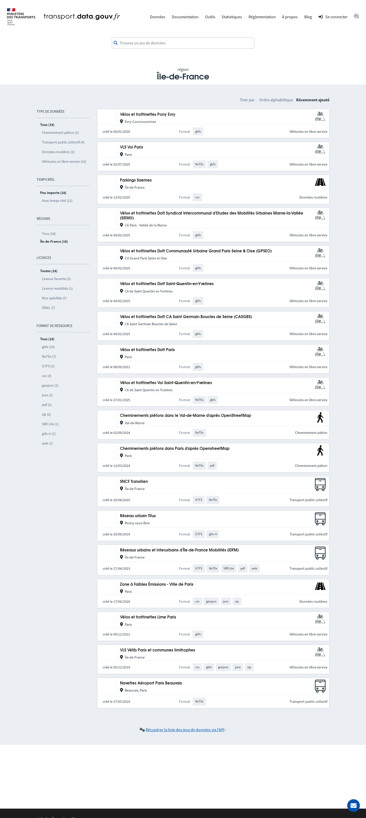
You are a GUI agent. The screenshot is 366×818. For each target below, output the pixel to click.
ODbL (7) (48, 307)
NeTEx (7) (49, 356)
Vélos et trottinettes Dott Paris (147, 350)
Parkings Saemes (136, 180)
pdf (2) (47, 404)
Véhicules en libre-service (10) (64, 161)
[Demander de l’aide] (353, 805)
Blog (308, 16)
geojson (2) (50, 385)
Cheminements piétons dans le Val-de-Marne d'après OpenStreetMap (185, 416)
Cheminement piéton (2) (60, 132)
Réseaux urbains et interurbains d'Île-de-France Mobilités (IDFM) (179, 550)
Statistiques (232, 16)
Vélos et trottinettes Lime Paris (148, 617)
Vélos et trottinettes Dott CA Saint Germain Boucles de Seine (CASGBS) (186, 317)
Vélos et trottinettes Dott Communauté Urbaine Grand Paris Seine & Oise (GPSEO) (196, 251)
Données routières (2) (58, 152)
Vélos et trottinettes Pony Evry (147, 115)
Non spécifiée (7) (54, 298)
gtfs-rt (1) (49, 433)
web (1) (47, 443)
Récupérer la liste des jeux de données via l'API (185, 729)
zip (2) (46, 414)
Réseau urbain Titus (138, 516)
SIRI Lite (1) (50, 424)
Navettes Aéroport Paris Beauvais (151, 683)
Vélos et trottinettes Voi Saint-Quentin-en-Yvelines (166, 383)
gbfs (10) (48, 347)
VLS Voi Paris (131, 147)
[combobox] (183, 43)
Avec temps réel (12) (57, 200)
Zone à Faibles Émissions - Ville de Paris (156, 584)
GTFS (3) (48, 366)
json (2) (47, 395)
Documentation (185, 16)
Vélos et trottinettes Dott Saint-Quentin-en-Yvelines (167, 284)
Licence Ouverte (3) (56, 278)
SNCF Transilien (134, 482)
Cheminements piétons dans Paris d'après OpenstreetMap (175, 449)
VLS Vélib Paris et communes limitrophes (157, 650)
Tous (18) (49, 233)
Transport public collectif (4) (63, 142)
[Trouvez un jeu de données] (183, 43)
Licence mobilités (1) (57, 288)
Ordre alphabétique (276, 99)
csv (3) (46, 375)
